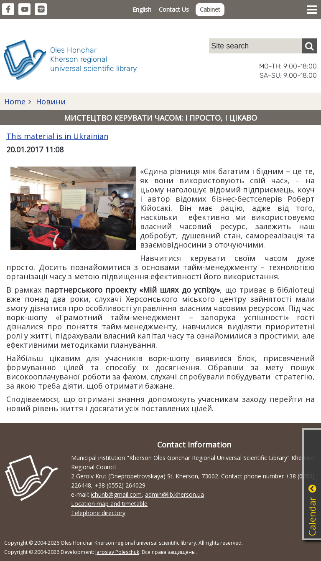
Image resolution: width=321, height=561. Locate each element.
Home (14, 101)
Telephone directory (98, 513)
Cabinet (210, 9)
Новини (50, 101)
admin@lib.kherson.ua (174, 494)
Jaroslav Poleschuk (117, 552)
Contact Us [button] (174, 9)
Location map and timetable (109, 504)
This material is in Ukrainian (57, 136)
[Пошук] (309, 45)
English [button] (141, 9)
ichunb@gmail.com (116, 494)
